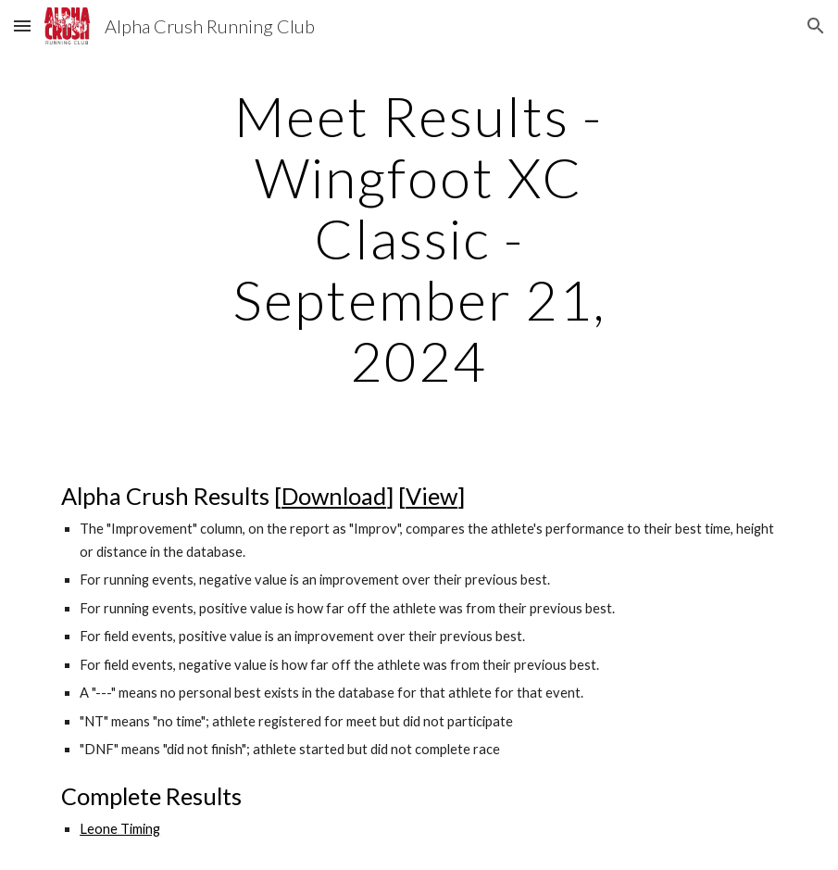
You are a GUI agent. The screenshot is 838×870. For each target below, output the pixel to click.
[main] (419, 238)
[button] (22, 25)
